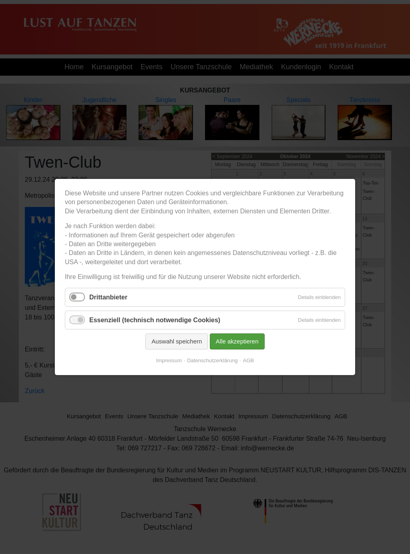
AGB (245, 354)
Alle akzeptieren (234, 336)
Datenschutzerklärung (212, 354)
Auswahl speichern (179, 336)
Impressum (172, 354)
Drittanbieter (116, 295)
